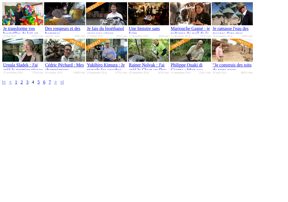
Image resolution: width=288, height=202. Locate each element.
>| (62, 82)
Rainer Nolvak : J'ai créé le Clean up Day (147, 67)
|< (4, 82)
